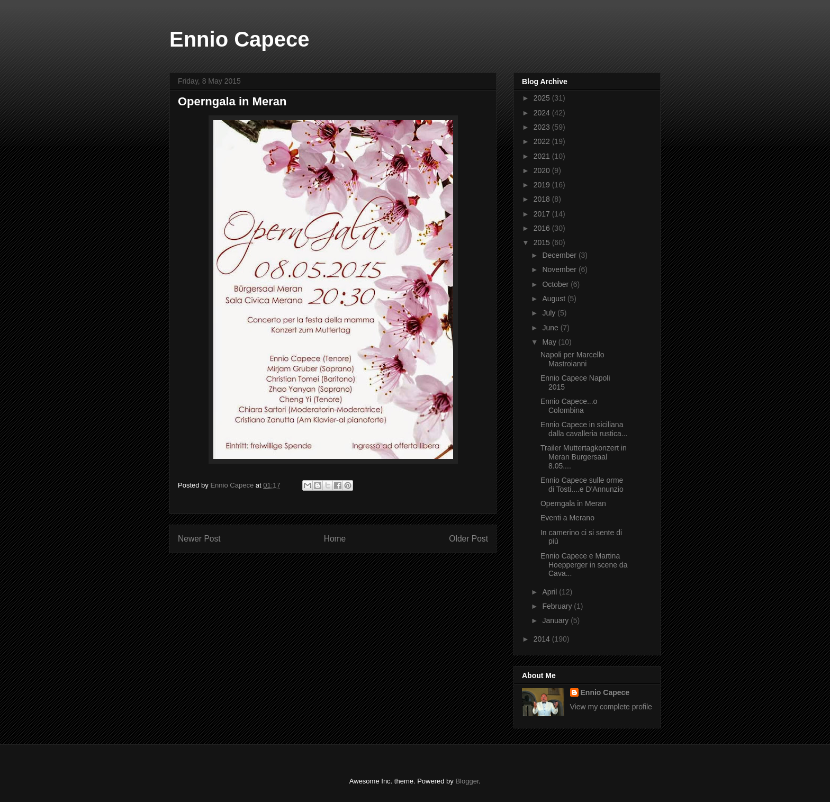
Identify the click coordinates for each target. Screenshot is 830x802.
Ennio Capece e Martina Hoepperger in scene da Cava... (583, 565)
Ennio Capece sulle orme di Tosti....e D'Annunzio (582, 484)
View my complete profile (611, 706)
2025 (543, 98)
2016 (543, 228)
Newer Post (199, 538)
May (550, 342)
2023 (543, 127)
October (556, 284)
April (550, 592)
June (551, 327)
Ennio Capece (239, 39)
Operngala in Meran (573, 503)
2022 (543, 141)
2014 (543, 639)
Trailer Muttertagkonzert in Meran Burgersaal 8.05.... (583, 457)
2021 (543, 156)
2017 (543, 214)
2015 (543, 242)
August (554, 298)
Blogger (467, 781)
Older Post (468, 538)
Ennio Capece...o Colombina (568, 405)
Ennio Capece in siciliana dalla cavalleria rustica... (583, 429)
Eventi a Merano (567, 517)
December (560, 255)
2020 (543, 170)
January (556, 620)
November (560, 269)
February (558, 606)
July (549, 313)
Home (335, 538)
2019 (543, 185)
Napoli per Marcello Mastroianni (572, 359)
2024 (543, 113)
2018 (543, 199)
